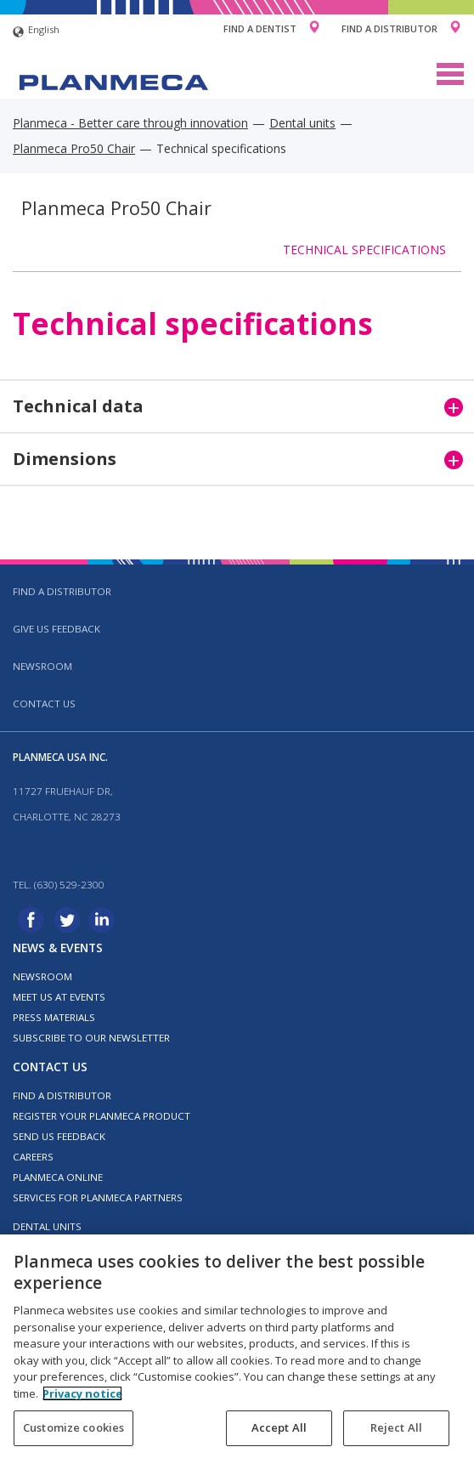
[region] (237, 1349)
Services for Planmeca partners (98, 1197)
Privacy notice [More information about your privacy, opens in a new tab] (82, 1393)
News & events (58, 947)
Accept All (279, 1427)
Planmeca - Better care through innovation (130, 123)
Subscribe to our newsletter (91, 1037)
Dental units (302, 123)
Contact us (44, 703)
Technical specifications (364, 249)
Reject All (396, 1427)
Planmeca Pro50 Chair (74, 148)
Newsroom (42, 666)
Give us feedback (56, 628)
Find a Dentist (259, 28)
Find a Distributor (389, 28)
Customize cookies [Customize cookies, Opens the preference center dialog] (73, 1427)
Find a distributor (62, 591)
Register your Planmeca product (101, 1115)
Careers (33, 1156)
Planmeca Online (58, 1177)
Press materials (54, 1017)
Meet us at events (59, 996)
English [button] (36, 32)
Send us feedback (59, 1136)
